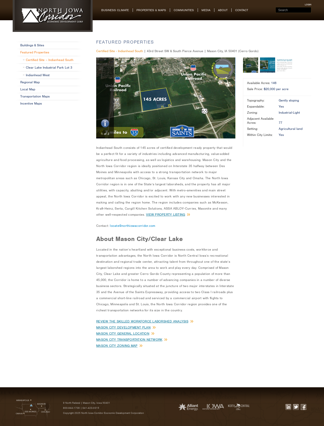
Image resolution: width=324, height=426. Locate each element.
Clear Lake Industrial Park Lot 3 (49, 67)
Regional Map (30, 82)
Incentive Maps (31, 103)
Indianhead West (38, 75)
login (308, 4)
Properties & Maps (151, 10)
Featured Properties (34, 52)
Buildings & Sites (32, 45)
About (223, 10)
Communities (184, 10)
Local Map (27, 89)
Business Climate (115, 10)
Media (205, 10)
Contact (241, 10)
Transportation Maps (35, 96)
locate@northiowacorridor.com (132, 226)
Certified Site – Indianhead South (49, 60)
